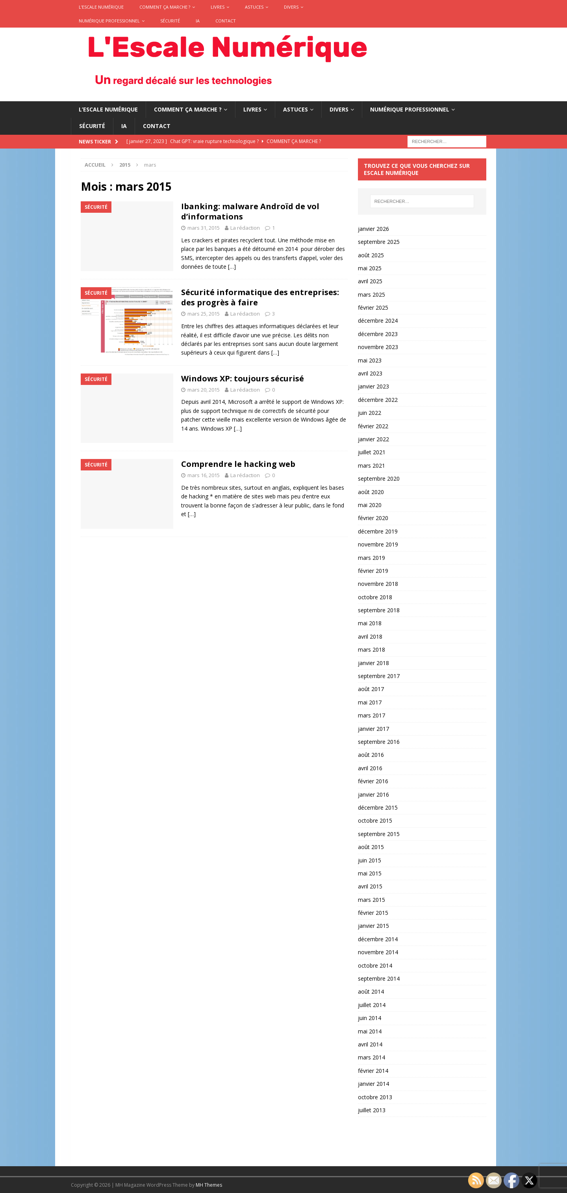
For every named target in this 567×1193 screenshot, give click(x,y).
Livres (217, 7)
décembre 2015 (378, 807)
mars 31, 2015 (203, 227)
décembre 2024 (378, 320)
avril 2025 (370, 281)
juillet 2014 (371, 1005)
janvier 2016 (373, 794)
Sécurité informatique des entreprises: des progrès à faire (260, 297)
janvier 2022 (373, 439)
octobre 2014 (375, 965)
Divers (291, 7)
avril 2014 (370, 1044)
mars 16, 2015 (203, 475)
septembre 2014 (379, 978)
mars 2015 (371, 899)
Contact (225, 21)
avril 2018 (370, 636)
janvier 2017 (373, 728)
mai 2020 (370, 505)
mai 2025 (370, 268)
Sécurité (170, 21)
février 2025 (373, 307)
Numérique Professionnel (109, 21)
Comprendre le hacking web (238, 464)
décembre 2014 (378, 939)
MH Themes (209, 1185)
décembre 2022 (378, 399)
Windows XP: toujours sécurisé (242, 378)
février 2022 (373, 426)
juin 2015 (369, 860)
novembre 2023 (378, 347)
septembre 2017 (379, 676)
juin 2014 (369, 1018)
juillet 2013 (371, 1110)
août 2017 (371, 689)
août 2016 (371, 754)
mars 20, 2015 (203, 389)
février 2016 (373, 781)
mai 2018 (370, 623)
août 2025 (371, 255)
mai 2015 (370, 873)
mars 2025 (371, 294)
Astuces (254, 7)
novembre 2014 (378, 952)
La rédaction (245, 227)
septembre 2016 (379, 741)
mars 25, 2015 (203, 313)
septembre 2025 (379, 241)
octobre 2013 (375, 1097)
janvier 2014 (373, 1083)
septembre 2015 (379, 834)
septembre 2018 (379, 610)
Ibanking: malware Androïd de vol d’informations (250, 211)
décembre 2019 (378, 531)
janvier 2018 (373, 663)
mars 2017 (371, 715)
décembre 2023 (378, 334)
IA (198, 21)
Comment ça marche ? (164, 7)
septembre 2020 (379, 478)
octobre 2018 (375, 597)
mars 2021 (371, 465)
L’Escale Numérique (101, 7)
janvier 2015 (373, 925)
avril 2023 (370, 373)
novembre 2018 (378, 583)
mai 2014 (370, 1031)
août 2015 (371, 847)
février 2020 (373, 518)
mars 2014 (371, 1057)
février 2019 (373, 570)
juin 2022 (369, 412)
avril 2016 (370, 768)
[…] (232, 266)
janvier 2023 (373, 386)
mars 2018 (371, 649)
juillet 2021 (371, 452)
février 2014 (373, 1070)
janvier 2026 (373, 228)
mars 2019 (371, 557)
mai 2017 (370, 702)
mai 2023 (370, 360)
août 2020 (371, 492)
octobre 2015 (375, 820)
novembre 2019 (378, 544)
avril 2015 (370, 886)
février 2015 (373, 912)
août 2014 (371, 991)
